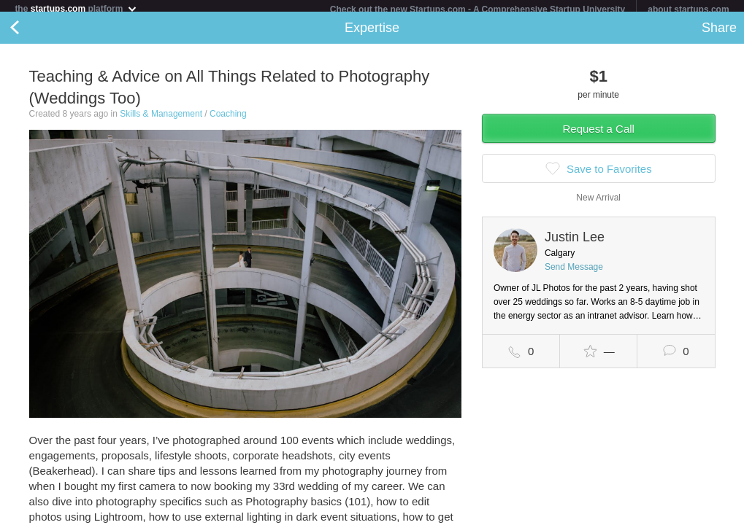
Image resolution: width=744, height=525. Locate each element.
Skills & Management (161, 119)
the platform (76, 8)
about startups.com (688, 9)
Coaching (228, 119)
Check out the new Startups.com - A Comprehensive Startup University (478, 9)
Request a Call (598, 134)
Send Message (574, 273)
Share (719, 33)
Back (29, 34)
